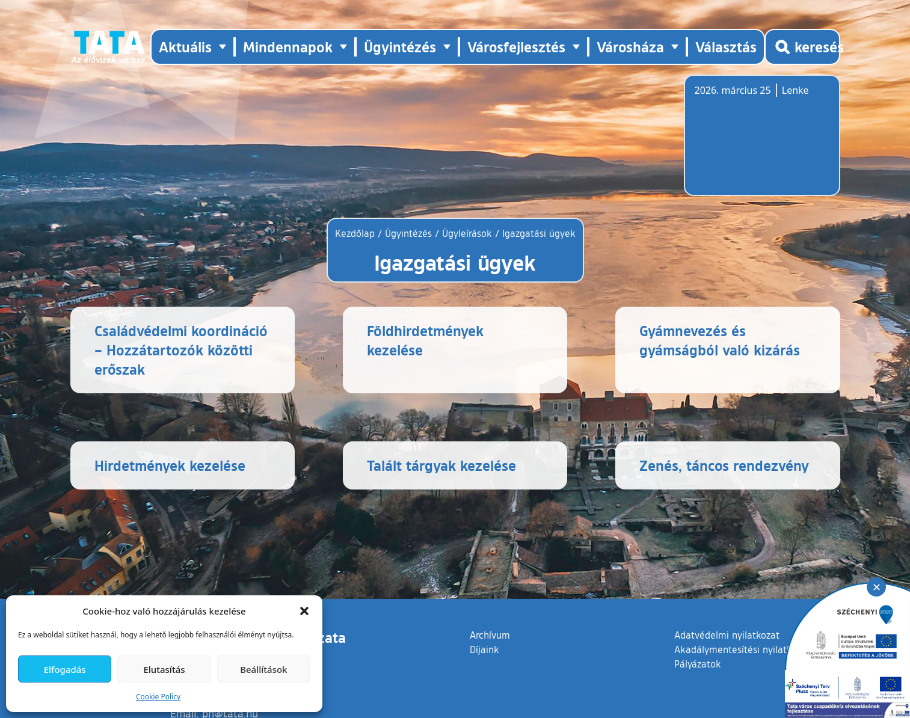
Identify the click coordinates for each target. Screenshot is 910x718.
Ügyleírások (467, 233)
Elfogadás (65, 669)
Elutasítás (164, 669)
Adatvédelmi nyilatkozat (726, 635)
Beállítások (263, 669)
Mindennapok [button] (288, 46)
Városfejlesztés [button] (516, 46)
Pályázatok (697, 664)
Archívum (490, 634)
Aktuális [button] (185, 46)
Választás (726, 46)
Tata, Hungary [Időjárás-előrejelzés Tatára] (762, 142)
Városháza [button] (630, 46)
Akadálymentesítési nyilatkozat (742, 649)
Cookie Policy (158, 697)
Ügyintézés (408, 233)
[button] (304, 611)
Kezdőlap (356, 233)
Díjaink (484, 649)
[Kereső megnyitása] (802, 47)
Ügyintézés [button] (400, 46)
